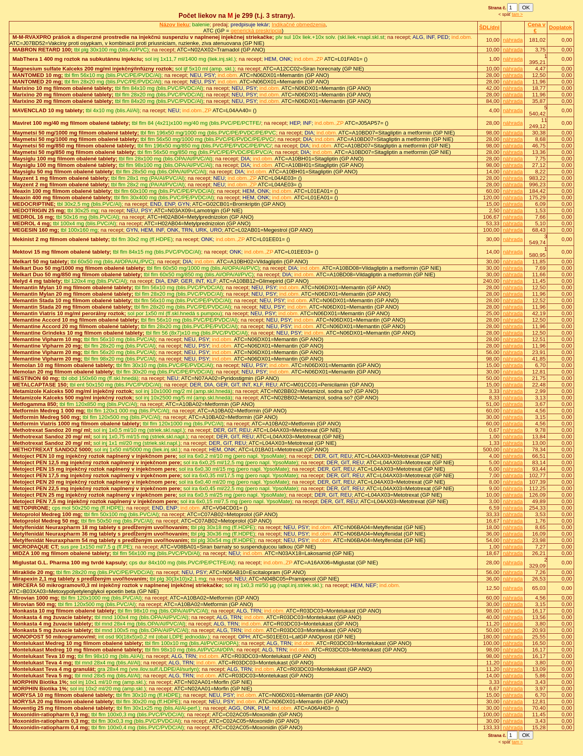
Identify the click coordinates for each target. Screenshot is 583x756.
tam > (517, 14)
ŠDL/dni (489, 27)
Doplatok (560, 27)
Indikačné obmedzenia (299, 24)
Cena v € (537, 27)
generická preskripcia (256, 31)
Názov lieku (174, 24)
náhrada (513, 40)
